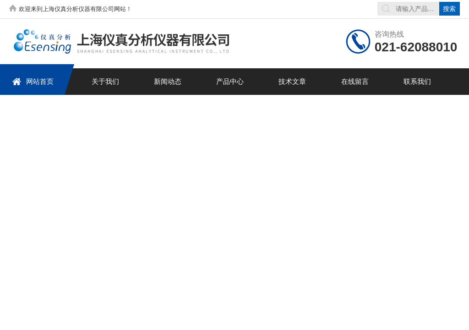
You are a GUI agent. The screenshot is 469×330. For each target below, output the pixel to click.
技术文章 (292, 81)
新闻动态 (167, 81)
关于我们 (105, 81)
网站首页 (33, 81)
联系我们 (417, 81)
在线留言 (355, 81)
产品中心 (230, 81)
